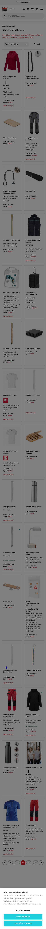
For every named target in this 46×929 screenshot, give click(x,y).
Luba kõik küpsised (23, 923)
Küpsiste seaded (23, 910)
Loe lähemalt (36, 904)
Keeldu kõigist (23, 917)
